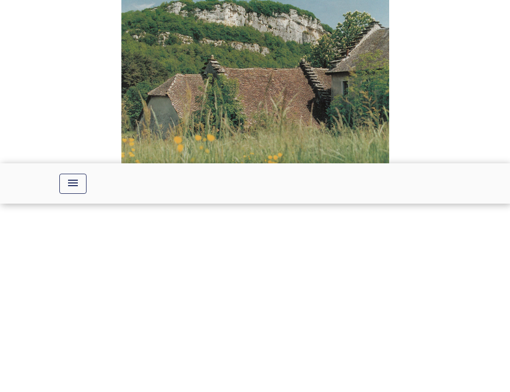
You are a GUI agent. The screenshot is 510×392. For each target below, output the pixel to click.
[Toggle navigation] (73, 184)
